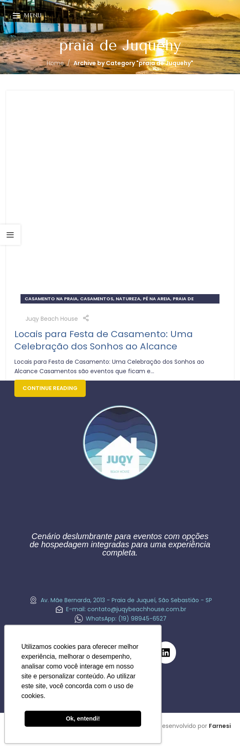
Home (55, 63)
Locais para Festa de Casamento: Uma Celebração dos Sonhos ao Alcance (103, 340)
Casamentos (96, 298)
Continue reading (50, 388)
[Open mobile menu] (27, 15)
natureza (128, 298)
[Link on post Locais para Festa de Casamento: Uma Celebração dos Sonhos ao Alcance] (120, 204)
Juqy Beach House (51, 319)
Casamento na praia (51, 298)
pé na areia (156, 298)
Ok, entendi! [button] (83, 718)
